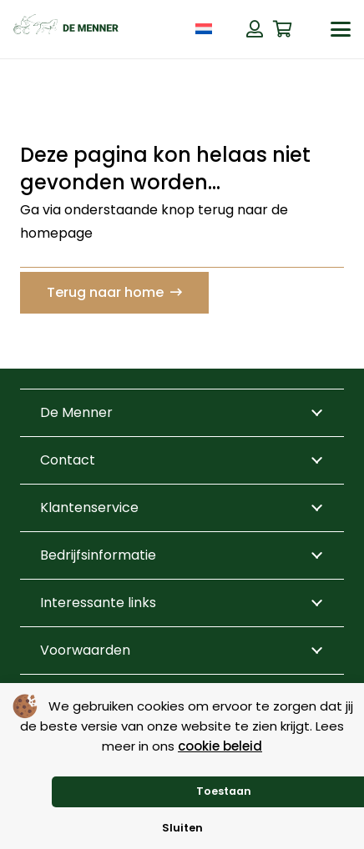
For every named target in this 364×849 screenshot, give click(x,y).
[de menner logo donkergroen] (66, 29)
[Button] (255, 29)
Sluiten (182, 828)
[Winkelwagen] (283, 29)
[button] (340, 29)
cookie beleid (220, 746)
